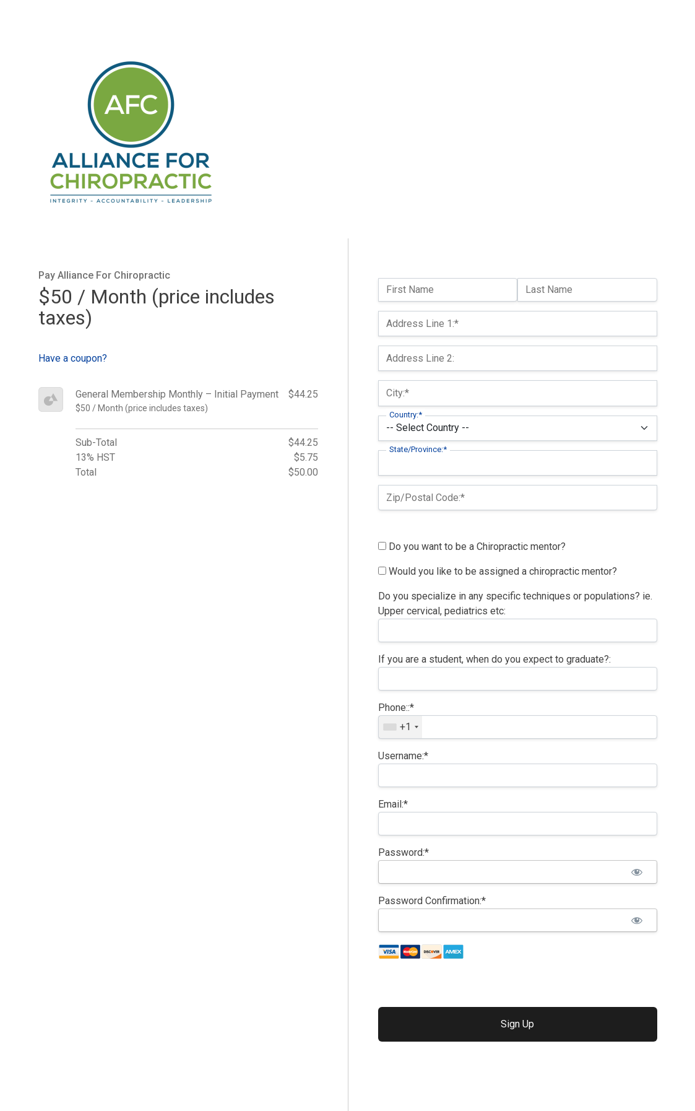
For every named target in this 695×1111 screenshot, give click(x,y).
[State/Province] (517, 463)
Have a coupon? (72, 358)
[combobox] (400, 727)
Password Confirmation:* (432, 901)
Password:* (403, 852)
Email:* (393, 804)
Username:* (403, 756)
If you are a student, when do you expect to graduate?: (494, 659)
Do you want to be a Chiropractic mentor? (472, 546)
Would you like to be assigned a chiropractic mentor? (497, 571)
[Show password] (637, 872)
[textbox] (517, 727)
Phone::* (396, 707)
